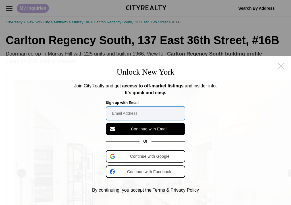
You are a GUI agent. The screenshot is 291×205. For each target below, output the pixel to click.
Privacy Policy (185, 190)
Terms (159, 190)
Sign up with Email (122, 103)
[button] (146, 156)
